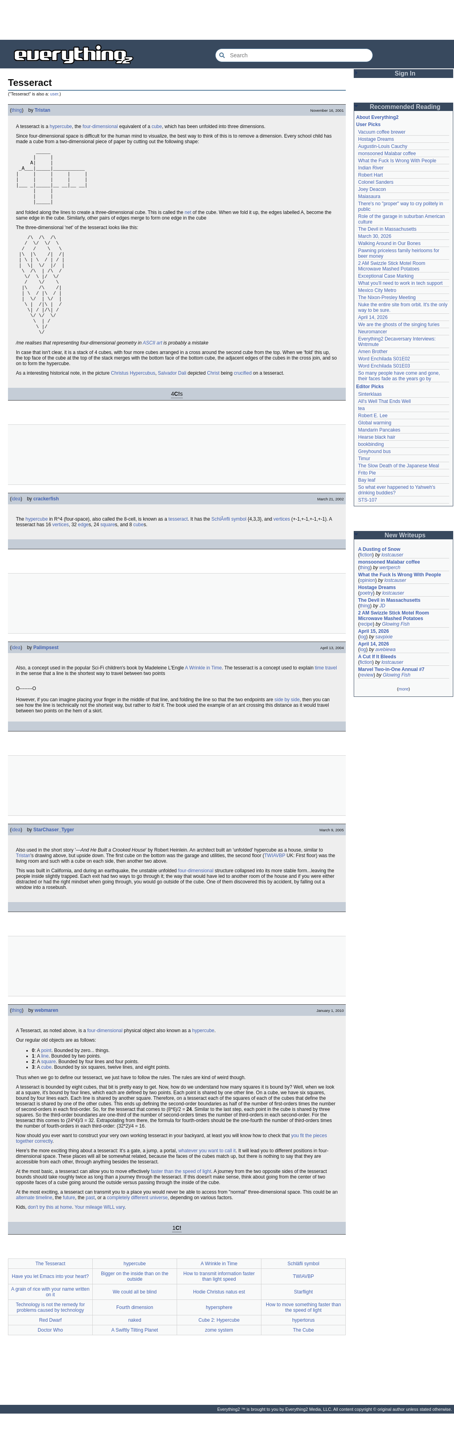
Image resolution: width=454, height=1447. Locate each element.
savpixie (383, 637)
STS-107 (367, 500)
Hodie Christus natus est (219, 1325)
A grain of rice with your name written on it (50, 1325)
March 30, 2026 (374, 236)
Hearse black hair (376, 437)
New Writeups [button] (405, 535)
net (188, 224)
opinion (367, 580)
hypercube (61, 126)
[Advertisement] (227, 20)
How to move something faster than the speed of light (303, 1340)
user (54, 93)
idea (16, 532)
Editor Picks (370, 386)
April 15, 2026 (373, 631)
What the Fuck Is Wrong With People (397, 160)
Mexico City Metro (377, 290)
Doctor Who (50, 1363)
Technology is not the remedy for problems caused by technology (50, 1340)
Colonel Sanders (376, 182)
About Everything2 (377, 117)
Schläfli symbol (303, 1297)
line (45, 1089)
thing (17, 110)
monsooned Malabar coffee (387, 153)
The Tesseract (50, 1297)
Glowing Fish (395, 624)
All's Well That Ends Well (384, 401)
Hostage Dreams (376, 139)
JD (382, 606)
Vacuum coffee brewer (381, 132)
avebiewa (385, 649)
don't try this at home (50, 1240)
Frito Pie (367, 473)
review (367, 675)
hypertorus (303, 1353)
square (107, 558)
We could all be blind (135, 1325)
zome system (219, 1363)
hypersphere (219, 1341)
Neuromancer (372, 332)
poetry (366, 593)
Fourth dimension (134, 1341)
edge (83, 558)
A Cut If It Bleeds (377, 656)
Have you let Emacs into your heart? (50, 1310)
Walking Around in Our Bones (389, 243)
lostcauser (392, 555)
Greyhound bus (374, 451)
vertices (281, 552)
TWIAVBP (274, 889)
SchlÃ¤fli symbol (228, 552)
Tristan (42, 110)
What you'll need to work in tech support (400, 283)
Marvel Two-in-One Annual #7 (391, 669)
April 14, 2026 (373, 317)
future (69, 1231)
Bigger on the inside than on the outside (134, 1309)
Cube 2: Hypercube (219, 1353)
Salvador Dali (172, 406)
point (46, 1084)
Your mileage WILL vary (99, 1240)
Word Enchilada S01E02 (384, 359)
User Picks (368, 124)
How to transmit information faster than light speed (219, 1309)
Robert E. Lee (373, 415)
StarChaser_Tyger (53, 863)
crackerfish (46, 532)
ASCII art (152, 376)
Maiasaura (369, 196)
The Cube (303, 1363)
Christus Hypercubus (133, 406)
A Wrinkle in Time (203, 701)
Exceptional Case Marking (385, 276)
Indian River (371, 168)
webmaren (46, 1043)
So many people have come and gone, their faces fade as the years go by (399, 375)
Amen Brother (373, 351)
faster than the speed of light (181, 1205)
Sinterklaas (370, 394)
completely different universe (137, 1231)
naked (134, 1353)
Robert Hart (370, 175)
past (90, 1231)
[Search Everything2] (294, 55)
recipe (366, 624)
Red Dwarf (50, 1353)
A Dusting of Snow (379, 549)
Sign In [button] (405, 73)
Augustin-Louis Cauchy (382, 146)
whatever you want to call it (207, 1184)
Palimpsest (45, 681)
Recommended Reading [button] (405, 106)
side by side (287, 733)
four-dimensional (100, 126)
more (403, 689)
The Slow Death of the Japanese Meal (398, 466)
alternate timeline (34, 1231)
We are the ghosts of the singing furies (399, 324)
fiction (366, 555)
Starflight (303, 1325)
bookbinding (371, 444)
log (363, 637)
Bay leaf (366, 480)
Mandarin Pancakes (379, 430)
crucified (243, 406)
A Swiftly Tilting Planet (134, 1363)
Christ (213, 406)
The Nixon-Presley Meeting (387, 297)
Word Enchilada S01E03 (384, 366)
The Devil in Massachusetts (387, 229)
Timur (364, 458)
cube (157, 126)
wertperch (389, 567)
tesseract (178, 552)
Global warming (374, 423)
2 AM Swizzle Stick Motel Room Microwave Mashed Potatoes (391, 266)
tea (361, 408)
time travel (326, 701)
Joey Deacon (372, 189)
